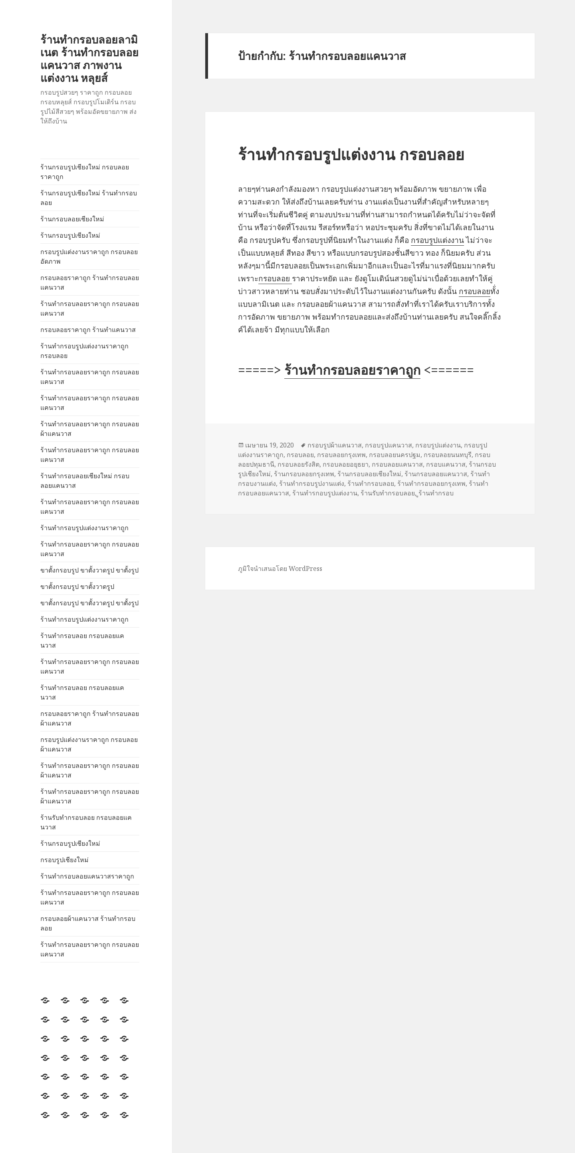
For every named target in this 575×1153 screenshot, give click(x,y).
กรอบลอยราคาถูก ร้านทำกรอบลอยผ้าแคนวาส (89, 718)
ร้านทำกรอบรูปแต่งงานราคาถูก (84, 527)
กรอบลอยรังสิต (298, 464)
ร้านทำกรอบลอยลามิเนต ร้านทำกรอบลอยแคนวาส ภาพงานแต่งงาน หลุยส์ (89, 58)
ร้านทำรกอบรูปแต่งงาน (324, 493)
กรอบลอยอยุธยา (346, 464)
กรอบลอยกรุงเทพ (341, 454)
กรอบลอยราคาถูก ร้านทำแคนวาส (88, 329)
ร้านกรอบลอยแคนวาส (435, 473)
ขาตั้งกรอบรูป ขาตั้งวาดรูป (77, 586)
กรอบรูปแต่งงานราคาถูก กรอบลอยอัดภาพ (89, 256)
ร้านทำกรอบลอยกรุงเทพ (431, 483)
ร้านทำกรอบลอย (370, 483)
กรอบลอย (275, 278)
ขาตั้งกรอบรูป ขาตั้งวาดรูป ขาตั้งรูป (89, 570)
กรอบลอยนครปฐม (394, 454)
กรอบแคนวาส (446, 464)
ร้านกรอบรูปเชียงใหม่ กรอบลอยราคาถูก (84, 172)
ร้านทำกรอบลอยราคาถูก (352, 369)
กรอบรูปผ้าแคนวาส (334, 445)
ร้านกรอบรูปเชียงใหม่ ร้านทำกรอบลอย (88, 198)
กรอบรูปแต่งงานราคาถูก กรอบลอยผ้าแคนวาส (89, 744)
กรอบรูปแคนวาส (388, 445)
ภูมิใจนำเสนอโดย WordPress (280, 568)
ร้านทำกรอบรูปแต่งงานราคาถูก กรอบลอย (84, 351)
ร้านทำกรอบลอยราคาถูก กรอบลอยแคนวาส (89, 308)
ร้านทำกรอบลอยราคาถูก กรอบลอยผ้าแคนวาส (89, 428)
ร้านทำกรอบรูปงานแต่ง (311, 483)
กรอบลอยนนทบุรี (448, 454)
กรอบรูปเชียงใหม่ (64, 859)
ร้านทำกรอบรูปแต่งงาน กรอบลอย (351, 154)
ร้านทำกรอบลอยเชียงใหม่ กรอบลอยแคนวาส (84, 480)
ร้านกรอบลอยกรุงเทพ (304, 473)
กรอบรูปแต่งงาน (437, 240)
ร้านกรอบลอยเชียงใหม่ (72, 219)
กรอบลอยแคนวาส (397, 464)
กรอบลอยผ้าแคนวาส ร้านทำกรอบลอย (87, 923)
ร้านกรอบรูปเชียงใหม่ (70, 235)
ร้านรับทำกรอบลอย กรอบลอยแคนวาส (86, 822)
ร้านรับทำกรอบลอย (388, 493)
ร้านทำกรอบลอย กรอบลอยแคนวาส (82, 640)
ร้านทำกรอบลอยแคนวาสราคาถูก (87, 876)
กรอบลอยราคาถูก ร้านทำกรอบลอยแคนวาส (89, 282)
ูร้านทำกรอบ (436, 493)
